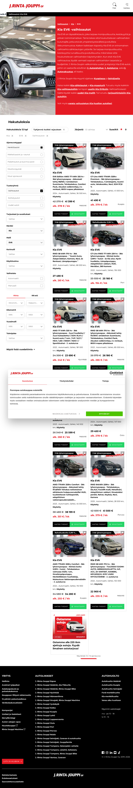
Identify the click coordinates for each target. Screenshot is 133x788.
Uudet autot (25, 205)
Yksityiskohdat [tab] (66, 381)
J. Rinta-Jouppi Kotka (45, 708)
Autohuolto (110, 675)
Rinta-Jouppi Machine (13, 729)
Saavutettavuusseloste (13, 781)
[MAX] (35, 314)
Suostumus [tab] (27, 381)
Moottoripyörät (25, 169)
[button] (20, 349)
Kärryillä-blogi (8, 718)
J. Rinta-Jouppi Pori (44, 727)
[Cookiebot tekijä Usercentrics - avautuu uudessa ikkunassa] (111, 373)
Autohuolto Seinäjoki (112, 689)
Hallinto (5, 681)
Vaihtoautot (64, 24)
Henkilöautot (25, 147)
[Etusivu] (23, 6)
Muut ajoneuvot (25, 176)
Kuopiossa (99, 78)
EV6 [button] (24, 136)
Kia (74, 24)
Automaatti (25, 278)
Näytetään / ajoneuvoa (88, 656)
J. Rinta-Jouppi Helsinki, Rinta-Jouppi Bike (55, 689)
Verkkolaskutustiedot (12, 703)
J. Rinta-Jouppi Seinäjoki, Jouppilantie (53, 742)
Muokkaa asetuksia (66, 414)
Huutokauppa (10, 725)
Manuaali (25, 286)
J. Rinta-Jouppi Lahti (45, 715)
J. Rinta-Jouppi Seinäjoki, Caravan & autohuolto (58, 738)
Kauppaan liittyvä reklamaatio (16, 695)
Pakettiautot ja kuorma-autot (25, 162)
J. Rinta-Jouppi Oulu (45, 723)
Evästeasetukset (10, 778)
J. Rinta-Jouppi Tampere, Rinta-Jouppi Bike (56, 753)
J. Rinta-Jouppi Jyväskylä (47, 704)
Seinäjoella (114, 78)
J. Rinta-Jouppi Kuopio (46, 712)
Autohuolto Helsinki (111, 681)
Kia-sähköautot (78, 85)
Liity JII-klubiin (13, 761)
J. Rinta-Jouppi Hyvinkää (47, 692)
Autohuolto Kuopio (111, 685)
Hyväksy (104, 414)
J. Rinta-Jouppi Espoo (45, 681)
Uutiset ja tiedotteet (11, 714)
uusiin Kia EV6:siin (98, 89)
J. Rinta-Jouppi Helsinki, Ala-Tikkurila (53, 685)
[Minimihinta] (15, 303)
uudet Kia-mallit (86, 93)
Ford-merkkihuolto (111, 692)
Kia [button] (11, 136)
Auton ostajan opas (11, 722)
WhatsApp (78, 214)
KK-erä (35, 295)
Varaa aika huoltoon (111, 700)
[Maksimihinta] (35, 303)
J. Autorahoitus (95, 68)
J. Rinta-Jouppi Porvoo (46, 731)
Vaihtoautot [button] (42, 136)
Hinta (16, 295)
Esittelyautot (25, 198)
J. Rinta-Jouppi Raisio (45, 734)
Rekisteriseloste (9, 775)
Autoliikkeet (44, 675)
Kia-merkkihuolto (110, 696)
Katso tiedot (61, 214)
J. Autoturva (111, 68)
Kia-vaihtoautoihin (67, 89)
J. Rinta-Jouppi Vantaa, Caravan (50, 757)
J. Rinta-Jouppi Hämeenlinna (49, 696)
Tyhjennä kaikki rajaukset (51, 129)
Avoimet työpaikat (11, 685)
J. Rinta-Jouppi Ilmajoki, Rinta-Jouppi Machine (57, 700)
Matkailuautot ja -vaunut (25, 154)
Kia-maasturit (97, 85)
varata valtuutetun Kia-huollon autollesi (90, 103)
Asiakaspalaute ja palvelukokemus (10, 690)
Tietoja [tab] (105, 381)
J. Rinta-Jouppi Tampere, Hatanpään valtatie (56, 746)
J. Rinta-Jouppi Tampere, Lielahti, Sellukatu (56, 750)
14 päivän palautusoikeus (14, 699)
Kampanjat (7, 710)
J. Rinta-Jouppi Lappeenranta (49, 719)
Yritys (6, 675)
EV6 (79, 24)
